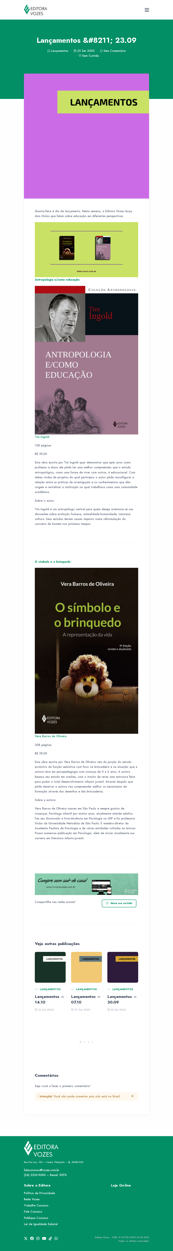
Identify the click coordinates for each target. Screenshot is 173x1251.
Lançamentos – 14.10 (49, 999)
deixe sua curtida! (119, 903)
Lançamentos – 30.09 (122, 999)
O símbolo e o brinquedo (53, 562)
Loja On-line (121, 1185)
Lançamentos (50, 989)
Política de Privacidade (39, 1193)
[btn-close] (132, 1096)
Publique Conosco (36, 1218)
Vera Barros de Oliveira (51, 736)
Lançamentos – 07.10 (85, 999)
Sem (113, 51)
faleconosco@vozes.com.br (41, 1170)
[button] (80, 1042)
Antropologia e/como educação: (57, 280)
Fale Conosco (33, 1212)
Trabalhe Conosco (36, 1205)
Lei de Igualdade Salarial (41, 1224)
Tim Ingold (42, 437)
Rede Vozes (32, 1199)
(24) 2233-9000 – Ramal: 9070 (45, 1175)
